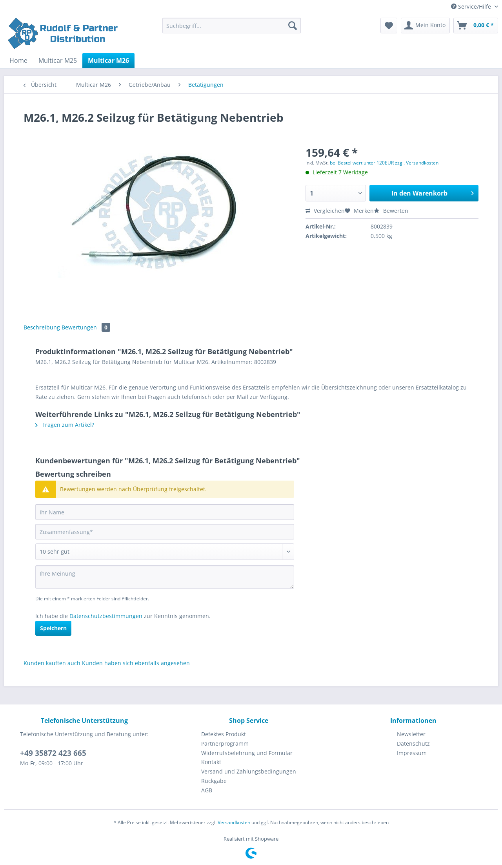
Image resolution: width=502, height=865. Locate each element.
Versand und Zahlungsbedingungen (248, 771)
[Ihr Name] (164, 512)
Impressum (412, 753)
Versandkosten (234, 822)
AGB (206, 790)
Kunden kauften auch (52, 663)
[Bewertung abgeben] (164, 551)
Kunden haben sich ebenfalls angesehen (136, 663)
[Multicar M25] (57, 60)
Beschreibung (42, 327)
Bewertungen (86, 327)
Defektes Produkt (223, 734)
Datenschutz (413, 743)
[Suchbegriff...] (231, 25)
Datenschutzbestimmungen (105, 616)
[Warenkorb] (475, 25)
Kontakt (211, 762)
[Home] (18, 60)
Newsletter (411, 734)
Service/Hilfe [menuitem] (472, 6)
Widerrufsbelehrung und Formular (247, 753)
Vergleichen (325, 210)
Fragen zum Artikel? (64, 424)
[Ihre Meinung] (164, 577)
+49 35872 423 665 (53, 753)
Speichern (53, 628)
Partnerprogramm (225, 743)
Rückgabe (214, 781)
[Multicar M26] (108, 60)
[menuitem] (231, 29)
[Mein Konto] (425, 25)
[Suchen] (292, 25)
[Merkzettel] (388, 25)
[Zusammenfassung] (164, 531)
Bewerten (391, 210)
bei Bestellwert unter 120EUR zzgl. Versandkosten (384, 162)
